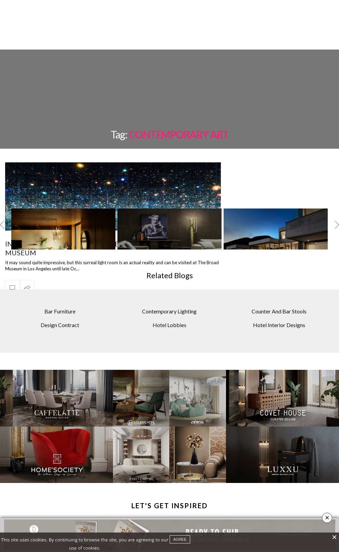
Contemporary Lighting (169, 294)
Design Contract (60, 307)
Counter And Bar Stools (279, 294)
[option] (63, 211)
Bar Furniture (59, 294)
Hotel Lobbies (169, 307)
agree (180, 539)
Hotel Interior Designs (279, 307)
